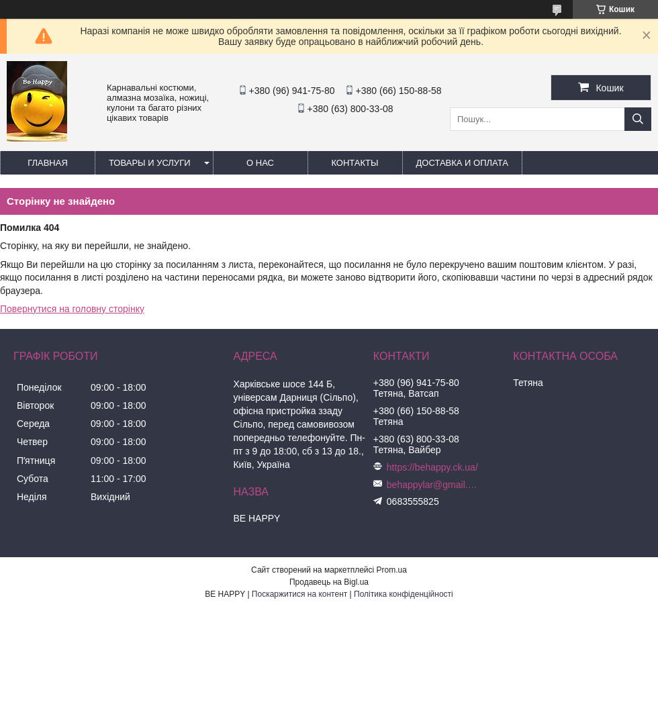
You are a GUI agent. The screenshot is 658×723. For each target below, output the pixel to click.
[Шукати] (637, 119)
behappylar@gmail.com (434, 484)
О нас (260, 163)
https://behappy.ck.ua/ (432, 467)
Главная (48, 163)
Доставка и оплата (462, 163)
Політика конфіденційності (403, 594)
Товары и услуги (150, 163)
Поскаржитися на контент (299, 594)
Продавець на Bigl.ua (329, 582)
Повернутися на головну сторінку (72, 308)
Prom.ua (392, 570)
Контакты (354, 163)
